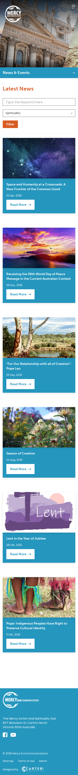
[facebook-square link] (5, 735)
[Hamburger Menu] (73, 6)
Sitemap (8, 761)
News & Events (16, 72)
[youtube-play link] (13, 735)
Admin (43, 761)
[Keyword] (39, 102)
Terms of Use (26, 761)
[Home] (21, 707)
